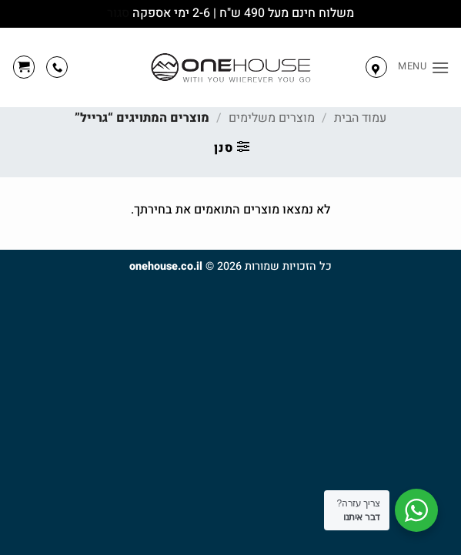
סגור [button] (118, 13)
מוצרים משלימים (272, 118)
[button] (423, 67)
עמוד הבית (360, 118)
